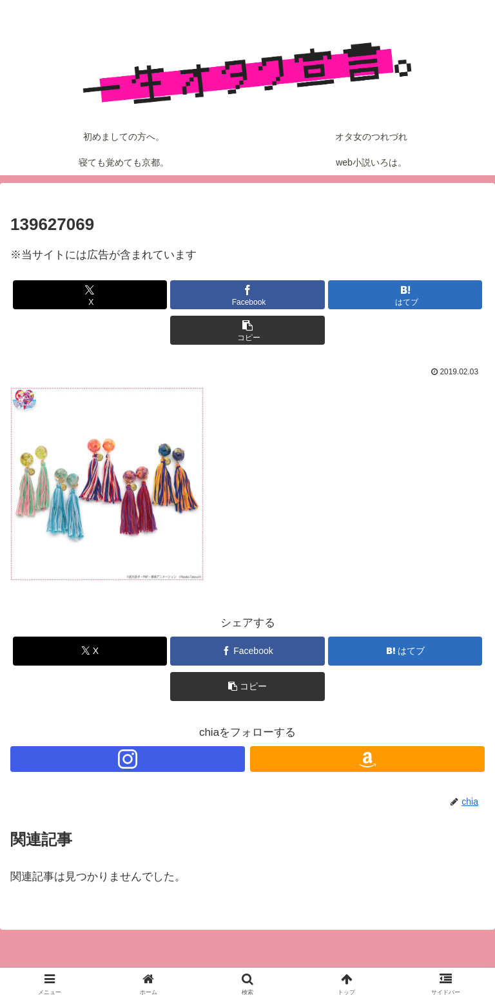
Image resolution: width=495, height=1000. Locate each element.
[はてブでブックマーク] (405, 294)
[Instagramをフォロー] (127, 759)
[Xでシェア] (90, 294)
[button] (247, 330)
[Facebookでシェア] (247, 294)
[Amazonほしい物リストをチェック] (367, 759)
